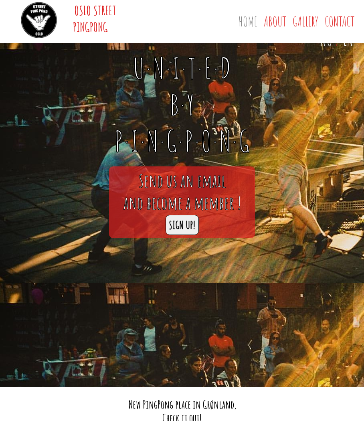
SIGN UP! (182, 225)
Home (248, 21)
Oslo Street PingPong (94, 18)
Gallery (305, 21)
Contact (339, 21)
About (275, 21)
